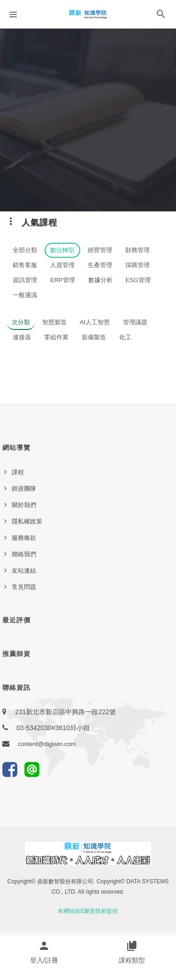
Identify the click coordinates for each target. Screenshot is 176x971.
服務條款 (24, 537)
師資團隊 (24, 488)
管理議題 (135, 322)
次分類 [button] (21, 322)
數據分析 (100, 280)
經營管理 (100, 250)
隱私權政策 (27, 521)
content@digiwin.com (47, 743)
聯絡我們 (24, 554)
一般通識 (25, 295)
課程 (18, 472)
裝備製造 (94, 337)
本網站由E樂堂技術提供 (88, 911)
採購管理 (137, 265)
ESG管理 (137, 280)
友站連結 (24, 570)
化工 (125, 337)
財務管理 (137, 250)
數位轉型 (62, 250)
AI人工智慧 (95, 322)
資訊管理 (25, 280)
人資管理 (62, 265)
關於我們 (24, 504)
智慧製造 (54, 322)
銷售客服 (25, 265)
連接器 (22, 337)
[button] (161, 16)
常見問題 (24, 586)
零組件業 (56, 337)
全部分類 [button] (25, 250)
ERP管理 (62, 280)
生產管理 (100, 265)
